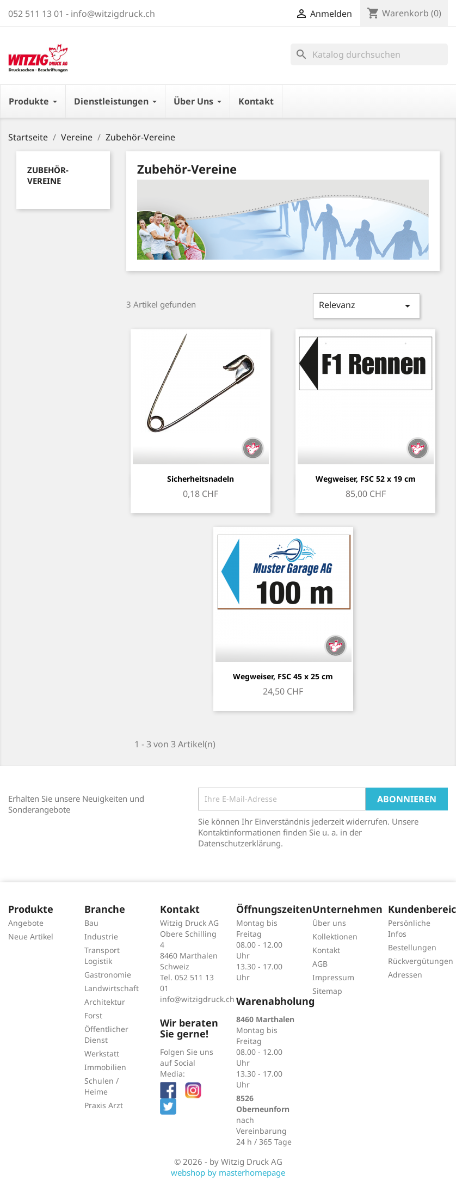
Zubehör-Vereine (48, 175)
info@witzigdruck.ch (197, 999)
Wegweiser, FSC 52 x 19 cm (366, 479)
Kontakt (326, 950)
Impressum (333, 977)
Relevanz (366, 305)
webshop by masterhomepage (228, 1172)
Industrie (101, 936)
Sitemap (327, 991)
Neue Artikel (30, 936)
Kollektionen (335, 936)
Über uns (329, 923)
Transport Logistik (102, 955)
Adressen (405, 974)
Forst (93, 1015)
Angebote (26, 923)
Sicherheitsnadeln (200, 479)
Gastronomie (107, 974)
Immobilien (105, 1067)
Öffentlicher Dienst (106, 1034)
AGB (320, 963)
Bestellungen (412, 947)
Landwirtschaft (111, 988)
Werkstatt (101, 1053)
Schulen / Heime (101, 1086)
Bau (91, 923)
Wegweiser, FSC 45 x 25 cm (283, 676)
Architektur (104, 1002)
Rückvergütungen (420, 961)
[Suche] (369, 54)
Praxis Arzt (103, 1105)
